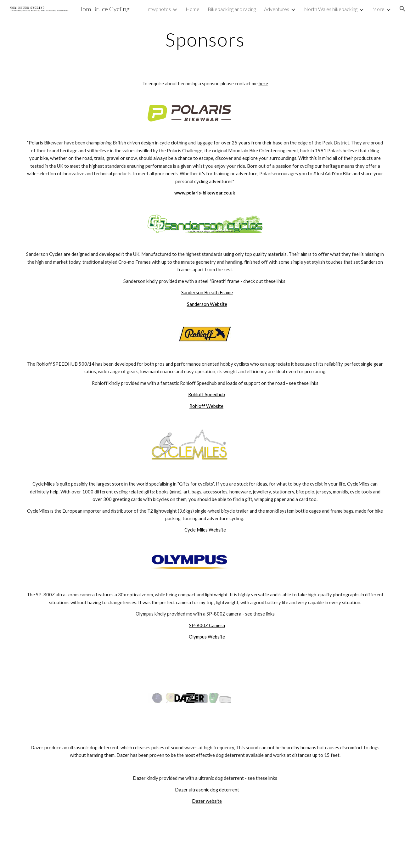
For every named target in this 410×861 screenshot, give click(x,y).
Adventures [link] (276, 9)
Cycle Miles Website (205, 529)
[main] (204, 39)
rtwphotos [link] (159, 9)
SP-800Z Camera (207, 625)
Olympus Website (207, 636)
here (263, 83)
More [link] (378, 9)
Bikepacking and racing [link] (232, 9)
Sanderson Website (207, 304)
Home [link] (192, 9)
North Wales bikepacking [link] (330, 9)
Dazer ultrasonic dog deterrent (207, 789)
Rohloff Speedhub (206, 394)
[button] (402, 8)
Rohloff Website (206, 406)
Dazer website (207, 801)
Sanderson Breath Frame (207, 292)
